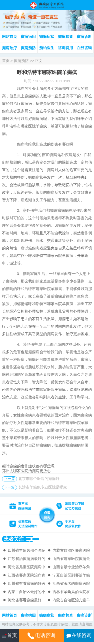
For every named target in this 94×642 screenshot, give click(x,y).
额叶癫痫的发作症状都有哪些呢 (28, 466)
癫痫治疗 (9, 48)
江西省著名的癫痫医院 (71, 583)
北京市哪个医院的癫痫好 (39, 478)
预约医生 (46, 48)
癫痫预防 (28, 48)
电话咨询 (41, 635)
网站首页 (9, 36)
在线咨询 (84, 48)
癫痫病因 (28, 36)
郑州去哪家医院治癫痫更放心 (26, 471)
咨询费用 (65, 48)
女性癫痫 (48, 407)
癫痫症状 (46, 36)
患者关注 (14, 539)
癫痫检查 (65, 36)
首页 (6, 60)
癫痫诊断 (84, 36)
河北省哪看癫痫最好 (25, 600)
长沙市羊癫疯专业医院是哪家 (42, 487)
